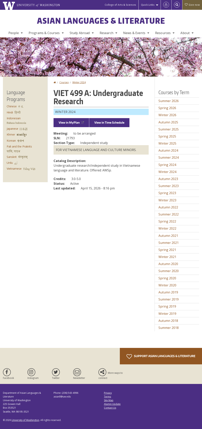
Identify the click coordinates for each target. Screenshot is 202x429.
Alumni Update (112, 404)
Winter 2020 (167, 285)
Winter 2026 (167, 115)
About (185, 33)
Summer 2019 (168, 299)
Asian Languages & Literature (101, 21)
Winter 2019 (167, 313)
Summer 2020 (168, 271)
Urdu (10, 163)
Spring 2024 (167, 165)
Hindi (10, 112)
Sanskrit (12, 157)
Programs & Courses (44, 33)
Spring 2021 (167, 250)
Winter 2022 (167, 228)
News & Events (134, 33)
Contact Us (110, 407)
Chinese (12, 106)
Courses (64, 82)
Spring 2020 (167, 278)
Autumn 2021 (168, 236)
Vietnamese (14, 168)
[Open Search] (177, 5)
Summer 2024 (168, 157)
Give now (192, 4)
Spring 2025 (167, 136)
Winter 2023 (167, 200)
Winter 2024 (79, 82)
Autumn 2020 (168, 264)
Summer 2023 (168, 186)
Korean (11, 140)
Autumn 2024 (168, 150)
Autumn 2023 (168, 179)
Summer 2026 (168, 101)
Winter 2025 (167, 143)
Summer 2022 (168, 214)
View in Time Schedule (109, 122)
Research (106, 33)
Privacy (108, 393)
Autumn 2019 (168, 292)
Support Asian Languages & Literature (160, 356)
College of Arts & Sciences (120, 4)
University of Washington (25, 420)
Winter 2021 (167, 257)
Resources (163, 33)
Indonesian (14, 118)
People (13, 33)
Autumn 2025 (168, 122)
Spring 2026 (167, 108)
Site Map (108, 400)
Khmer (11, 134)
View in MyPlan (71, 122)
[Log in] (166, 5)
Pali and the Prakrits (19, 146)
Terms (107, 396)
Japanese (12, 128)
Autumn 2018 (168, 321)
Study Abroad (80, 33)
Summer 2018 (168, 328)
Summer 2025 (168, 129)
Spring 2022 (167, 221)
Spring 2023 (167, 193)
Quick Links (148, 4)
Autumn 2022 (168, 207)
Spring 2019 (167, 306)
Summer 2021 (168, 243)
